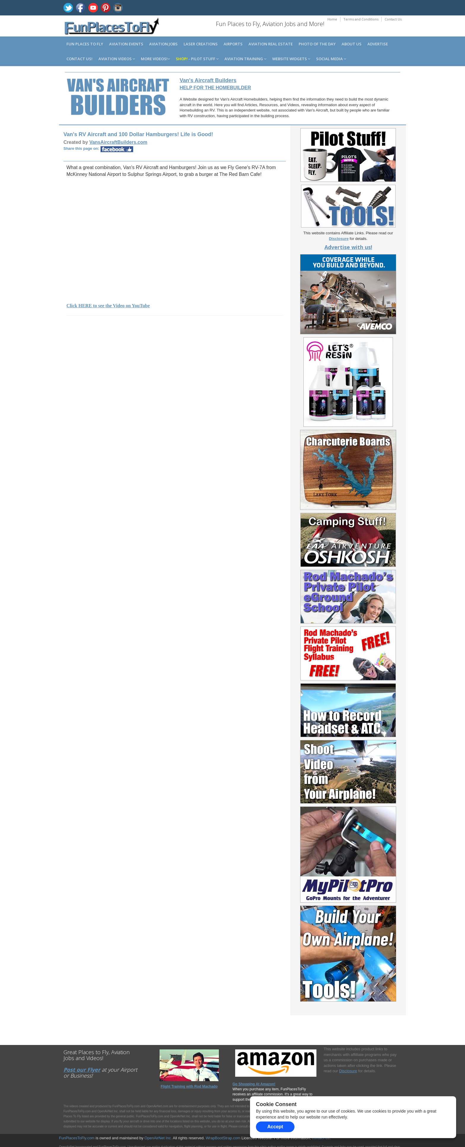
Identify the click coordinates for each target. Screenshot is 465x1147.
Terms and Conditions (360, 19)
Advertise (377, 44)
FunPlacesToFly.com (77, 1138)
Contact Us (393, 19)
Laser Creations (201, 44)
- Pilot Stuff (197, 58)
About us (352, 44)
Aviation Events (126, 44)
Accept (275, 1126)
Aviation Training (245, 58)
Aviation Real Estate (271, 44)
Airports (233, 44)
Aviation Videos (116, 58)
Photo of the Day (317, 44)
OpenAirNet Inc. (158, 1138)
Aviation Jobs (163, 44)
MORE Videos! (155, 58)
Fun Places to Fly (84, 44)
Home (332, 19)
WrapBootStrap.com (223, 1138)
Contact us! (79, 58)
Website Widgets (291, 58)
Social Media (331, 58)
